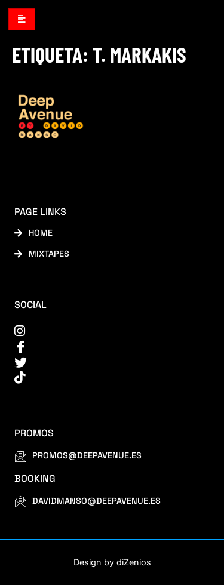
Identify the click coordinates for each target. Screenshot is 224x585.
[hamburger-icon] (21, 19)
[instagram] (104, 331)
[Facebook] (104, 346)
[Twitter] (104, 362)
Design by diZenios (112, 562)
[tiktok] (104, 377)
